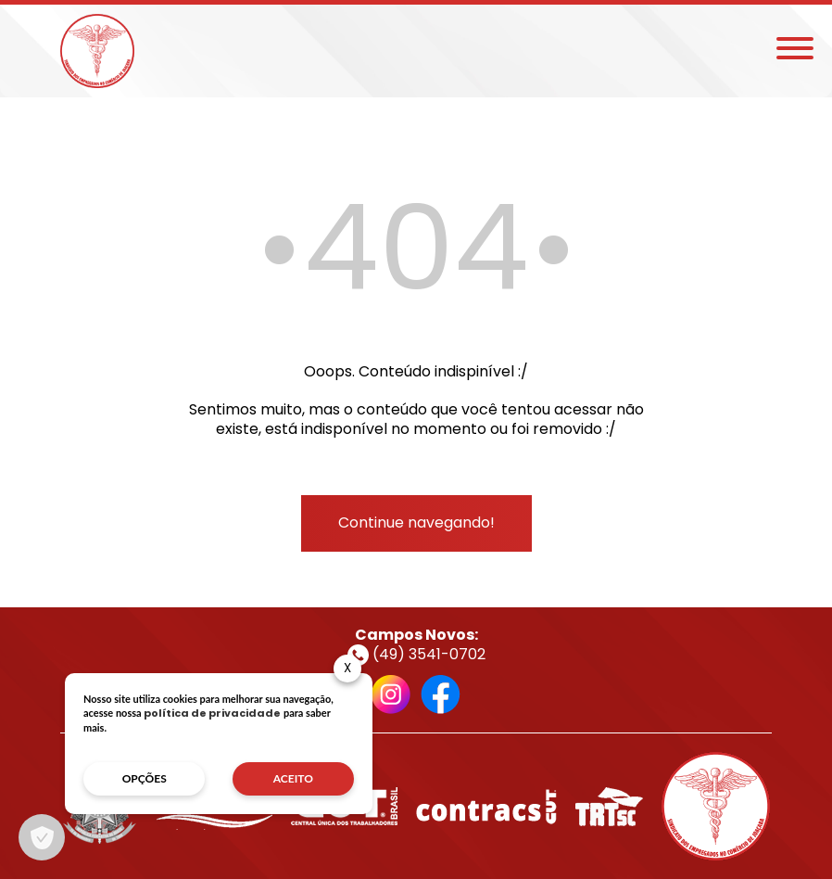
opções (144, 778)
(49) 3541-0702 (416, 654)
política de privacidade (212, 713)
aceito (293, 778)
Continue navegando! (416, 522)
